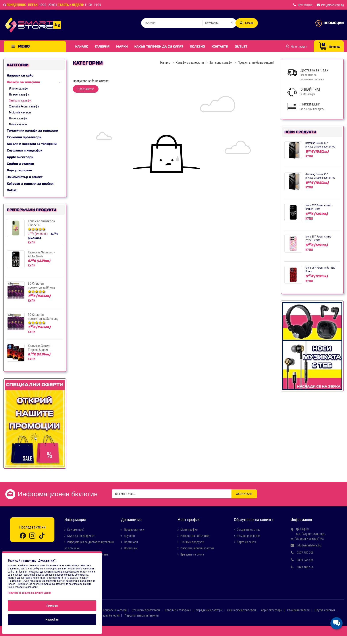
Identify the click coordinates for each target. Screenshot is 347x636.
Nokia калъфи (18, 124)
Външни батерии (109, 615)
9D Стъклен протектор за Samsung (43, 317)
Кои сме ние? (75, 529)
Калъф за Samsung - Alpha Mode (41, 254)
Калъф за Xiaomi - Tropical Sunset (40, 348)
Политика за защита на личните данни (29, 592)
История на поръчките (194, 536)
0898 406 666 (305, 567)
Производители (134, 529)
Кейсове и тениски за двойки (30, 184)
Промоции (130, 548)
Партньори (131, 542)
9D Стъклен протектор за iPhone (41, 285)
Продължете (85, 89)
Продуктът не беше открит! (256, 63)
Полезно (197, 46)
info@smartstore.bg (309, 545)
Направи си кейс (20, 75)
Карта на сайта (246, 542)
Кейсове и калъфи (115, 610)
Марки (122, 46)
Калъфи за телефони (23, 82)
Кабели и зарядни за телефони (32, 144)
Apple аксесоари (20, 157)
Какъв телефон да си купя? (158, 46)
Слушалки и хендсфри (24, 150)
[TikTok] (42, 535)
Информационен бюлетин (197, 548)
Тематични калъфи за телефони (32, 130)
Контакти (220, 46)
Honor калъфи (18, 118)
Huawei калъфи (19, 94)
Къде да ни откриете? (81, 536)
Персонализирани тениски (142, 615)
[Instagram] (32, 535)
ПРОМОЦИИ (334, 23)
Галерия (102, 46)
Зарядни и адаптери (209, 610)
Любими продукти (192, 542)
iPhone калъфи (18, 88)
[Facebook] (23, 535)
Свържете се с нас (248, 529)
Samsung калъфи (20, 100)
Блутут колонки (19, 170)
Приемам (52, 605)
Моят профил (189, 529)
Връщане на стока (192, 554)
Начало (81, 46)
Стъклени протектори (24, 137)
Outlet (241, 46)
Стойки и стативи (20, 164)
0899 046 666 (305, 560)
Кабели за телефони (178, 610)
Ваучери (129, 536)
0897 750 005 (305, 552)
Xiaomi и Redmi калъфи (24, 106)
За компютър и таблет (24, 177)
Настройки (52, 619)
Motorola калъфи (20, 112)
